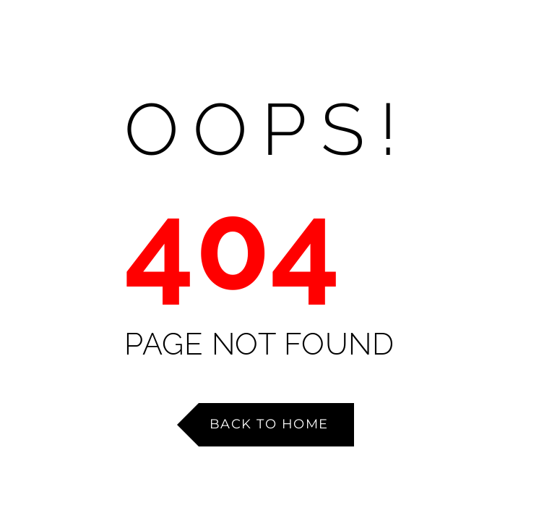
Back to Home (269, 424)
